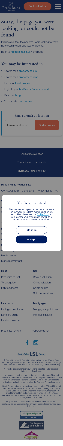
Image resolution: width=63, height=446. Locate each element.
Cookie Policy (43, 214)
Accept (31, 239)
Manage (31, 230)
